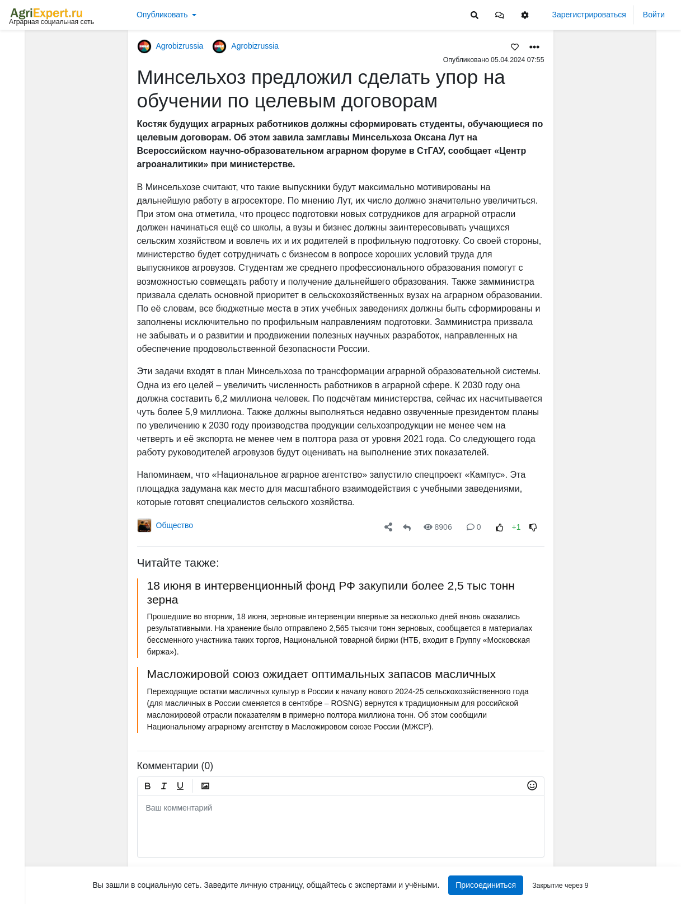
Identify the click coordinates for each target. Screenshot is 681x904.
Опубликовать (162, 14)
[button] (499, 15)
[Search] (474, 15)
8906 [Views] (438, 526)
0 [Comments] (474, 526)
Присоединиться (485, 885)
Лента (25, 47)
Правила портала (41, 835)
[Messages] (499, 15)
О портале (29, 846)
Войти (654, 14)
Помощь (26, 870)
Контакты (28, 858)
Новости (29, 64)
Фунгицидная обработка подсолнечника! (624, 739)
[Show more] (78, 257)
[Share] (388, 527)
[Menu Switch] (57, 894)
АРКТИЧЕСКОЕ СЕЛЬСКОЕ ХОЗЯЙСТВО (624, 383)
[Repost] (406, 527)
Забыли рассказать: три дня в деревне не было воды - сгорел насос (624, 813)
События (30, 99)
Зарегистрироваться (589, 14)
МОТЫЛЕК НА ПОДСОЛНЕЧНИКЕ (624, 109)
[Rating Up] (499, 527)
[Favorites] (514, 46)
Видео (25, 82)
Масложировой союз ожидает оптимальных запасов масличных (321, 673)
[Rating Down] (533, 527)
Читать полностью (605, 172)
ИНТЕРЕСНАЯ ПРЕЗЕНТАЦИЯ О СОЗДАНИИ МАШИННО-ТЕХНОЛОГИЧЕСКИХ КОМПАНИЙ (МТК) (624, 182)
